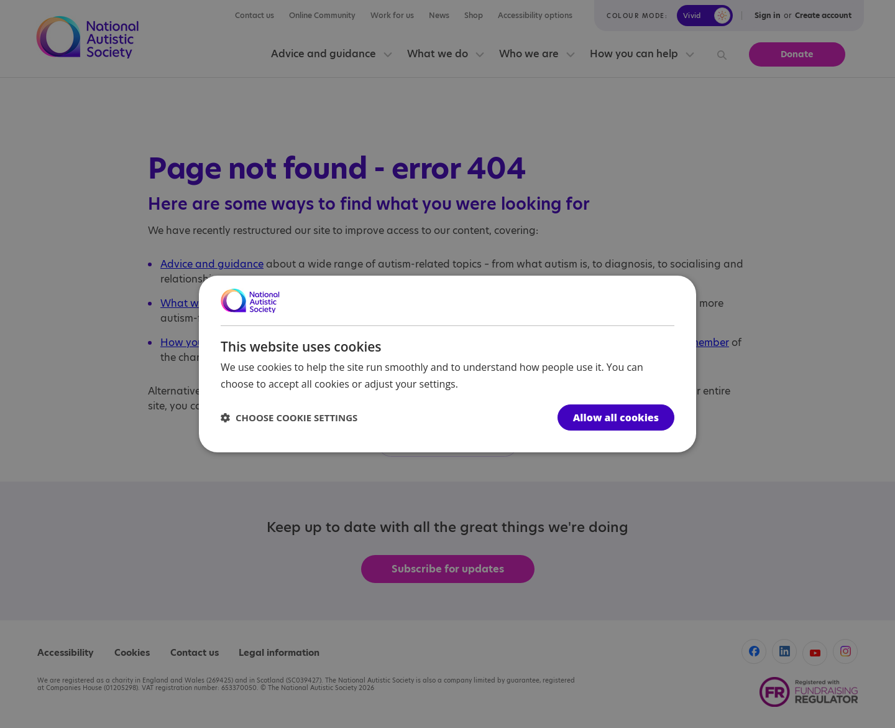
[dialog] (447, 364)
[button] (289, 417)
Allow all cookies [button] (616, 417)
